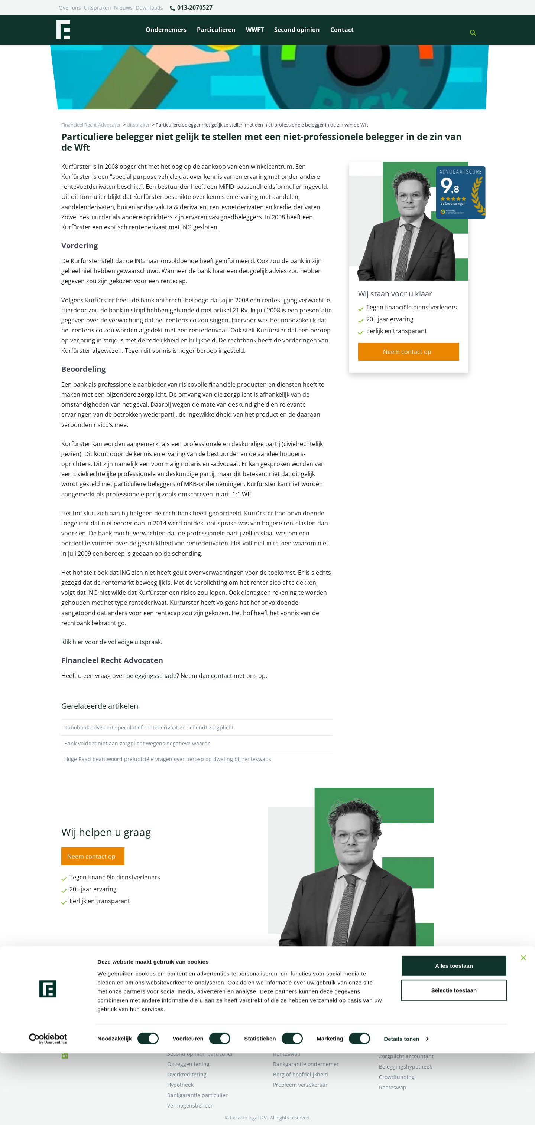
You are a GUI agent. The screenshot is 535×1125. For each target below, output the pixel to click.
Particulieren (216, 30)
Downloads (149, 7)
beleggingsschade (151, 676)
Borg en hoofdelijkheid (195, 991)
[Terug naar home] (63, 30)
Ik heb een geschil (401, 980)
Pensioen (284, 991)
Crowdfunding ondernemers (308, 1012)
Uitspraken (97, 7)
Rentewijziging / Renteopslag (203, 1012)
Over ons (70, 7)
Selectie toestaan (454, 1062)
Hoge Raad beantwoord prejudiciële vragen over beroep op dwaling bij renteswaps (197, 759)
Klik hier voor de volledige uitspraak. (111, 642)
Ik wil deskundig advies (408, 991)
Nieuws (123, 7)
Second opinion (297, 30)
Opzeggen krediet (295, 1001)
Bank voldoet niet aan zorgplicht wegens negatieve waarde (197, 743)
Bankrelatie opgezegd (300, 980)
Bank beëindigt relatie (194, 980)
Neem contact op (407, 352)
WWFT (255, 30)
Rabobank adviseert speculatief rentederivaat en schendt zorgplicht (197, 727)
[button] (470, 29)
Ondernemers (166, 30)
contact (221, 676)
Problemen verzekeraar (196, 1001)
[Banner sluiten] (523, 1029)
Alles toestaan (454, 1037)
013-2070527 (191, 7)
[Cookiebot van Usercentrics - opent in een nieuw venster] (48, 1110)
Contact (342, 30)
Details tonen (401, 1110)
